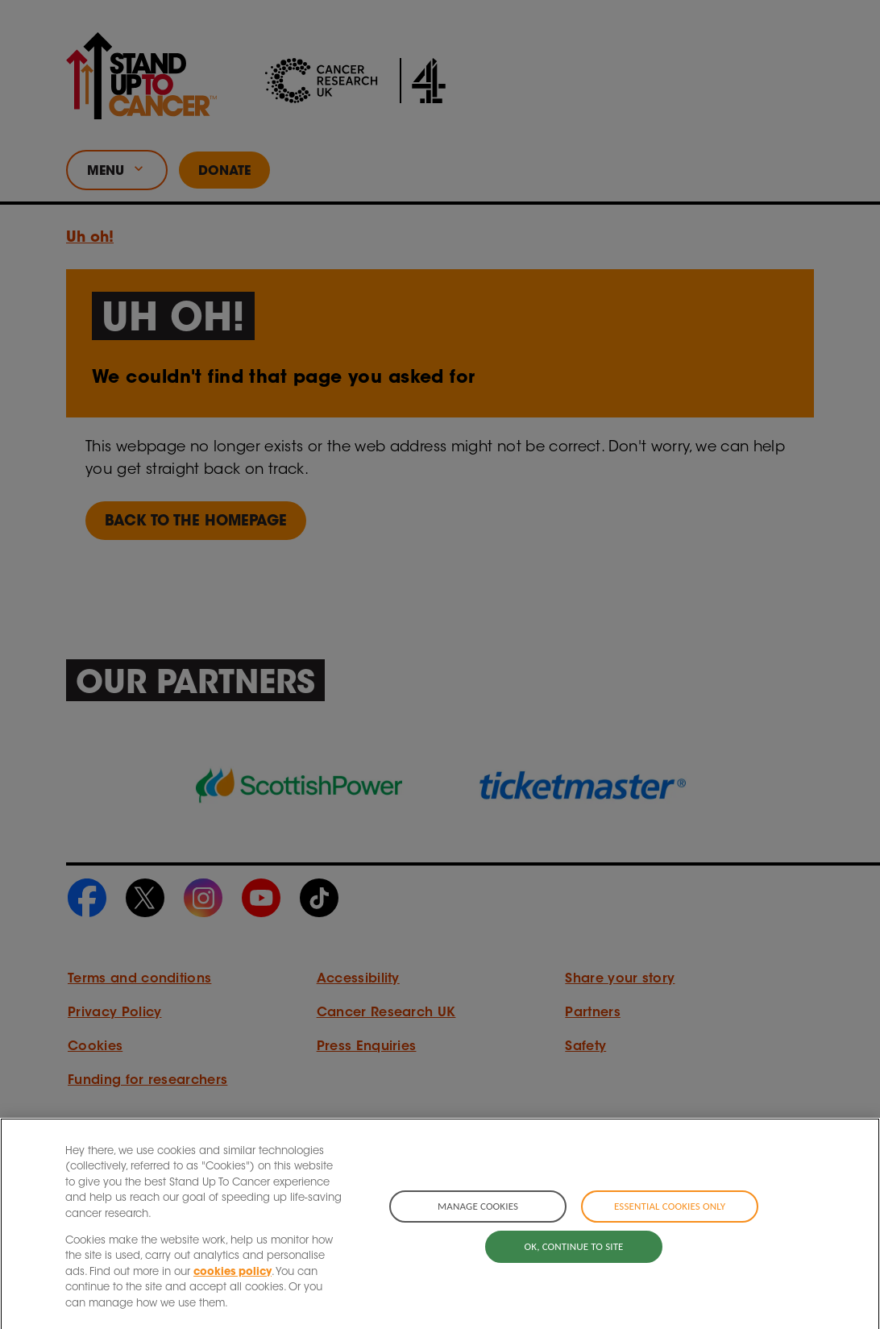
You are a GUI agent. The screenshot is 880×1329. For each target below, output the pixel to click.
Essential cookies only (669, 1221)
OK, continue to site (574, 1260)
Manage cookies (478, 1221)
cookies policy (232, 1286)
